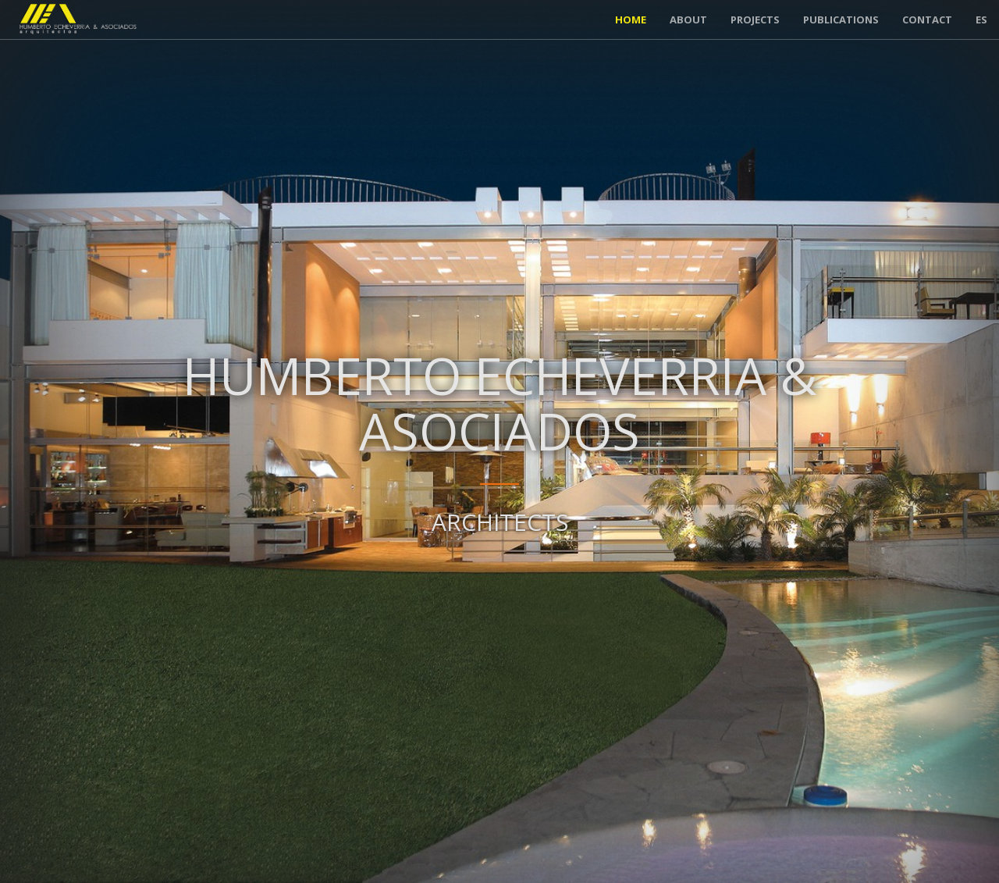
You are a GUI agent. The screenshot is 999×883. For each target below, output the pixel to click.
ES (981, 19)
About (688, 19)
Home (630, 19)
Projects (755, 19)
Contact (927, 19)
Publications (841, 19)
